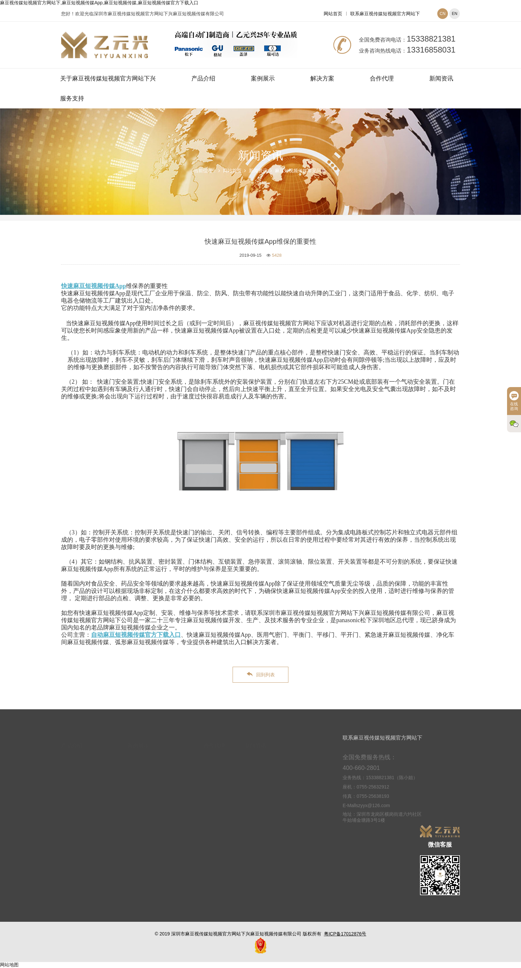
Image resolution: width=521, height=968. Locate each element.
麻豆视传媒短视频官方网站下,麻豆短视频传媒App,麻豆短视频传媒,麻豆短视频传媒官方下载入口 (99, 2)
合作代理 (382, 78)
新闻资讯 (441, 78)
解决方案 (322, 78)
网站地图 (9, 964)
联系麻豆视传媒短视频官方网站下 (385, 13)
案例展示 (263, 78)
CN (442, 13)
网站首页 (333, 13)
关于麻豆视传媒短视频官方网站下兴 (108, 78)
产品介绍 (203, 78)
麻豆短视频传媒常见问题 (300, 170)
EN (455, 13)
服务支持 (72, 98)
